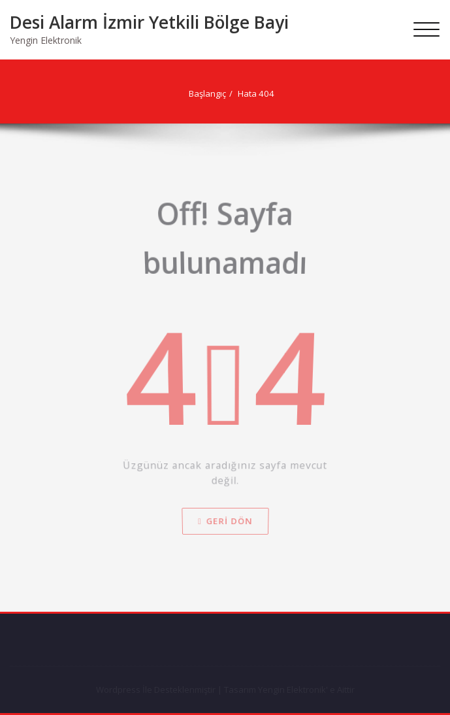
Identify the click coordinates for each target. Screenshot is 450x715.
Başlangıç (183, 93)
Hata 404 (232, 93)
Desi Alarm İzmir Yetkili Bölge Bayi (149, 22)
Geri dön (225, 493)
